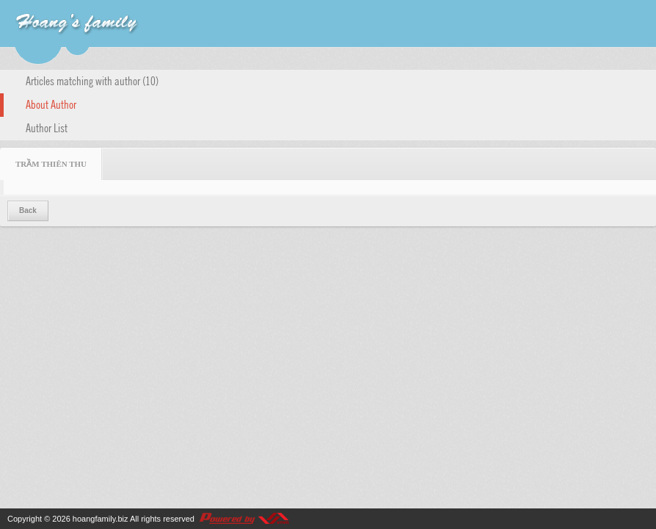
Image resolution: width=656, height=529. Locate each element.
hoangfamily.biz (100, 518)
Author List (47, 127)
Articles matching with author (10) (92, 80)
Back (28, 210)
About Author (51, 104)
